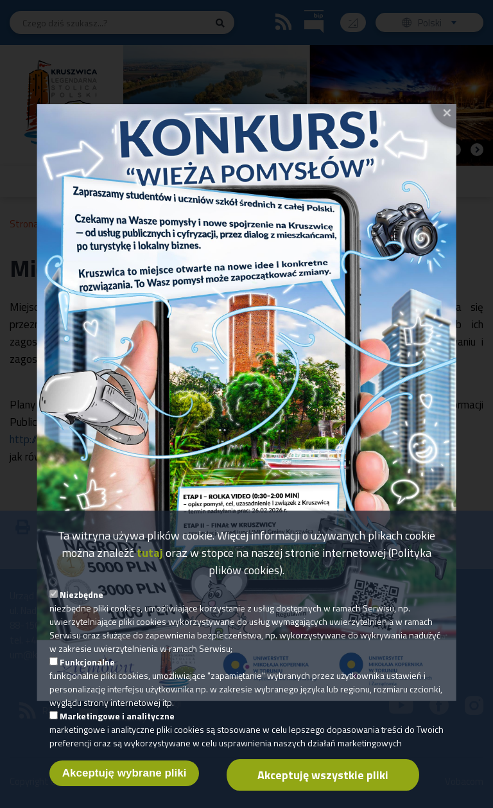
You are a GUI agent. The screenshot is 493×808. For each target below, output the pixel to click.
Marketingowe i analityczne (117, 716)
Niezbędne (81, 595)
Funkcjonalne (87, 662)
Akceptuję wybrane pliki (124, 774)
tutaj (150, 553)
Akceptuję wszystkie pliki (322, 775)
